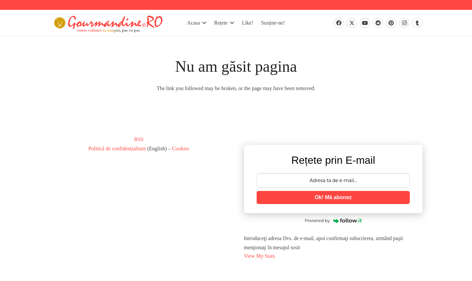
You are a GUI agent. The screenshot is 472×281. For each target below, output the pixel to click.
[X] (352, 23)
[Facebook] (339, 23)
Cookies (180, 148)
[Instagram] (404, 23)
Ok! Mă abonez (333, 197)
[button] (203, 23)
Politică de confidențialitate (117, 148)
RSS (138, 139)
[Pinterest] (391, 23)
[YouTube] (365, 23)
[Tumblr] (417, 23)
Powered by (333, 220)
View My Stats (259, 256)
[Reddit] (378, 23)
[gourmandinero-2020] (108, 23)
